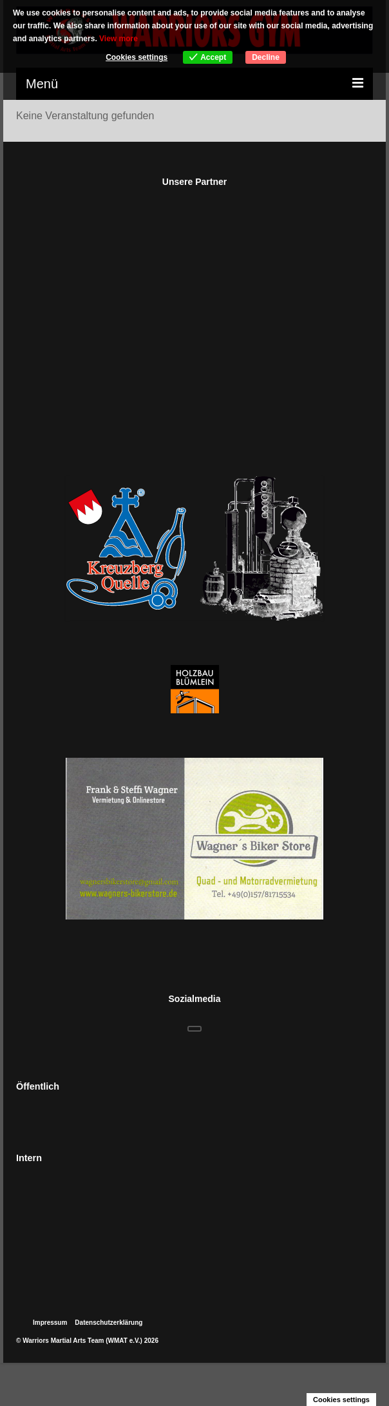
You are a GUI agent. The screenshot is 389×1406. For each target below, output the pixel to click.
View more (118, 38)
